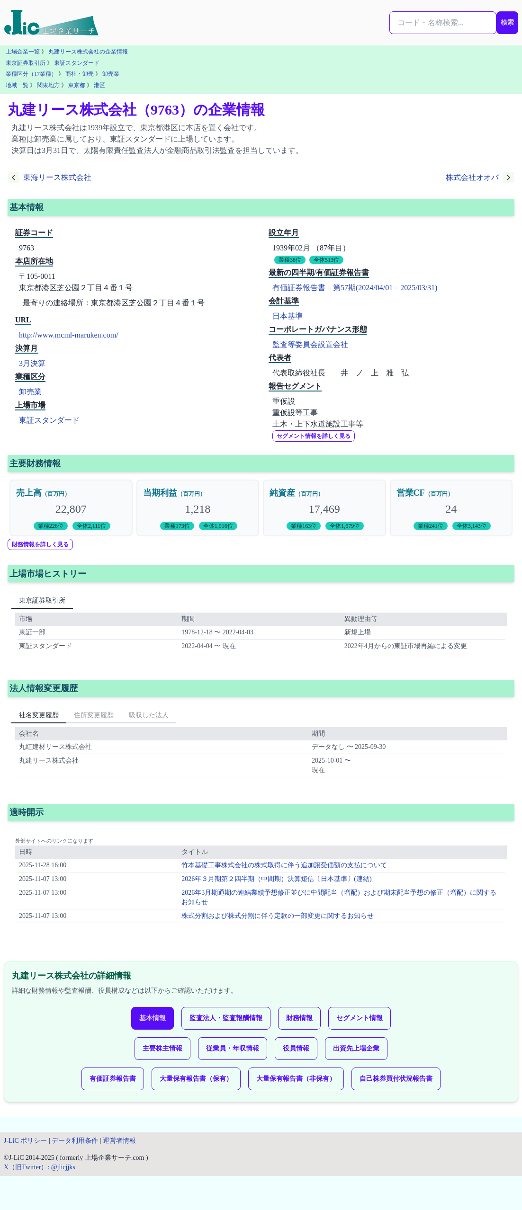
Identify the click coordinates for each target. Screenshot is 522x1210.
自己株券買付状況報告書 (396, 1078)
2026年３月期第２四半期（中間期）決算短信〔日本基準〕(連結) (276, 878)
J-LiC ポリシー (25, 1140)
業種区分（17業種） (31, 74)
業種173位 (177, 526)
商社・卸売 (79, 74)
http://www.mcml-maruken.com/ (68, 335)
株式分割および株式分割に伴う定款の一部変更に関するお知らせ (277, 915)
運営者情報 (119, 1140)
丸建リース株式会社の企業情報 (88, 51)
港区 (99, 85)
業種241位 (430, 526)
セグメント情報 (359, 1018)
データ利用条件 (75, 1140)
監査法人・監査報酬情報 (225, 1018)
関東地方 (48, 85)
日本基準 (287, 316)
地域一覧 (17, 85)
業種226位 (50, 526)
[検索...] (442, 22)
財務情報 (299, 1018)
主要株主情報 (162, 1048)
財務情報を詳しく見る (40, 544)
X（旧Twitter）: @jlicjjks (39, 1167)
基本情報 (152, 1018)
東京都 (76, 85)
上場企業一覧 (23, 51)
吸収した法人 (149, 715)
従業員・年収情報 (232, 1048)
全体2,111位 (91, 526)
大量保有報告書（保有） (196, 1078)
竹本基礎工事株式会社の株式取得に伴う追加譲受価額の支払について (284, 865)
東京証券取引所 (25, 63)
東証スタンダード (76, 63)
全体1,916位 (218, 526)
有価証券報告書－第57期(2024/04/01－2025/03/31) (354, 288)
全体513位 (326, 260)
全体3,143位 (471, 526)
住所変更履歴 (94, 715)
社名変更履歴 (39, 715)
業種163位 (303, 526)
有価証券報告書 (113, 1078)
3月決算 (32, 363)
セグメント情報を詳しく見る (314, 436)
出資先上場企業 (356, 1048)
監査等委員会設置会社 (310, 344)
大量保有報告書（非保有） (296, 1078)
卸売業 (110, 74)
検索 (507, 22)
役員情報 (296, 1048)
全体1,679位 (345, 526)
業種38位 (290, 260)
